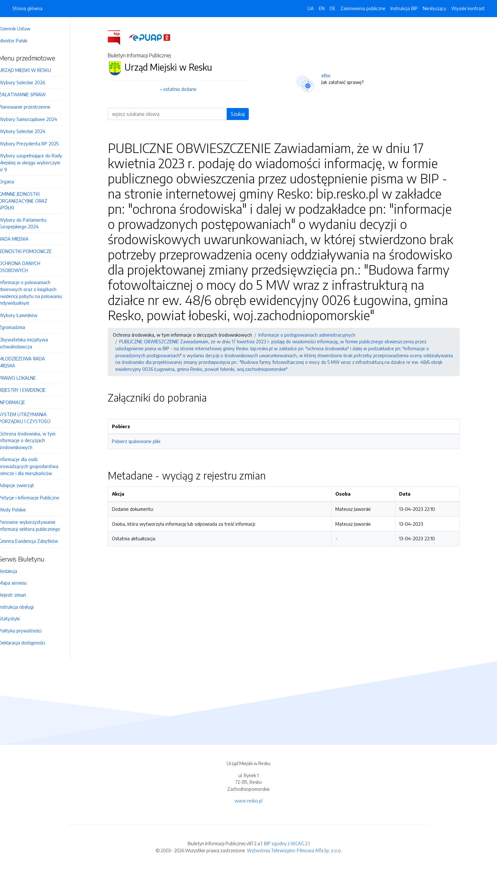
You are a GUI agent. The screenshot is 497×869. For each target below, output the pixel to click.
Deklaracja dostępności (31, 642)
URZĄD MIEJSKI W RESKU (34, 70)
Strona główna (27, 8)
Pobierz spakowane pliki (140, 441)
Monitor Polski (22, 40)
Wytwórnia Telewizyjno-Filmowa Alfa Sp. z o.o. (294, 850)
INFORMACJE (21, 402)
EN (322, 8)
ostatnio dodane (184, 89)
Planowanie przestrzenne (33, 107)
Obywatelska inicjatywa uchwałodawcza (32, 343)
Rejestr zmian (21, 595)
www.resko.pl (248, 800)
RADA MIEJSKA (22, 239)
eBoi (330, 75)
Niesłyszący (434, 8)
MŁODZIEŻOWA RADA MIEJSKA (31, 362)
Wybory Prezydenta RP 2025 (38, 143)
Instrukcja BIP (404, 8)
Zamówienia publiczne (362, 8)
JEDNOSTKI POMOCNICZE (34, 251)
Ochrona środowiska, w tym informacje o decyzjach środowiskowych (36, 440)
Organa (15, 181)
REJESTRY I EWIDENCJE (31, 390)
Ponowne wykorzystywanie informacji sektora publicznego (38, 525)
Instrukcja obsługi (25, 607)
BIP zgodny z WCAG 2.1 (287, 843)
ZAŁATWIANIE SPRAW (31, 94)
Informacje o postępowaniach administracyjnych (311, 335)
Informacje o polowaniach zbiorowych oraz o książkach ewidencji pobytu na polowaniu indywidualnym (39, 292)
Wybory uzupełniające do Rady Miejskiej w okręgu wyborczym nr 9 (39, 162)
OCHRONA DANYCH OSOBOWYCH (28, 266)
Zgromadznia (21, 327)
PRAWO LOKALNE (26, 378)
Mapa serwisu (22, 583)
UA (310, 8)
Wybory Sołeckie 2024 (31, 131)
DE (332, 8)
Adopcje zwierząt (25, 485)
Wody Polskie (21, 509)
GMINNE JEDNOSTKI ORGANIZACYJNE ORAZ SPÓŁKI (32, 200)
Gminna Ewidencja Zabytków (37, 541)
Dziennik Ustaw (23, 28)
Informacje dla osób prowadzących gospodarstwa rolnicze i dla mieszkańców (37, 466)
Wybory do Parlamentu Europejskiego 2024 (31, 223)
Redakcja (17, 571)
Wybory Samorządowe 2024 (37, 119)
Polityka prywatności (29, 630)
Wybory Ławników (27, 315)
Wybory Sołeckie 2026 (31, 82)
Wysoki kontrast (468, 8)
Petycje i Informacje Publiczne (38, 497)
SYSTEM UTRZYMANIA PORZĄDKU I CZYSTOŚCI (33, 417)
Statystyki (18, 618)
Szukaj (242, 114)
